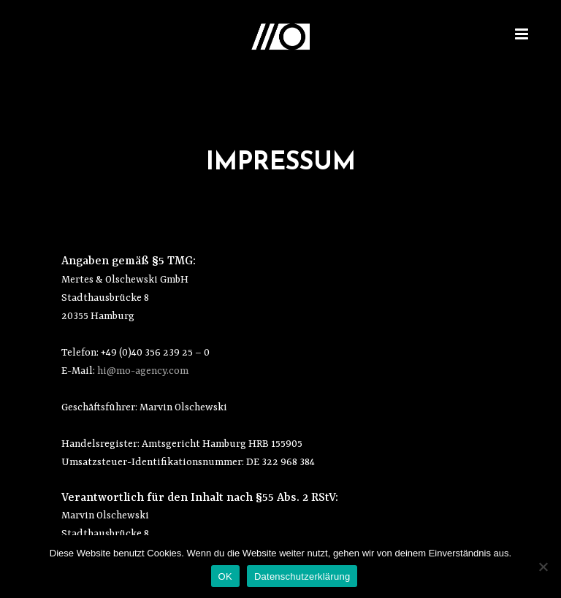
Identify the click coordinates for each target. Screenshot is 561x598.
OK (225, 576)
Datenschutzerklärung (302, 576)
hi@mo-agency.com (142, 371)
